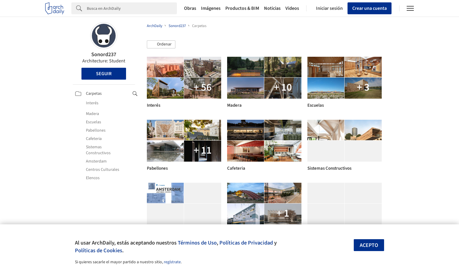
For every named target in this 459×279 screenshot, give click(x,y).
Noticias (272, 8)
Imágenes (211, 8)
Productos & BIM (242, 8)
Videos (292, 8)
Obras (190, 8)
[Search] (132, 8)
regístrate (172, 262)
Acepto (369, 245)
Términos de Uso (197, 243)
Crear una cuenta (369, 8)
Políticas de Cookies (98, 250)
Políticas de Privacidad (246, 243)
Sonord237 (103, 54)
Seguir (103, 73)
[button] (161, 44)
